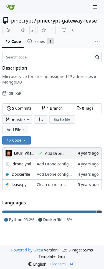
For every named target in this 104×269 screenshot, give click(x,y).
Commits (19, 108)
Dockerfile (21, 174)
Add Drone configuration (59, 164)
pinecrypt (22, 20)
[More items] (97, 41)
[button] (40, 119)
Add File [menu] (16, 129)
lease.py (19, 184)
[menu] (37, 264)
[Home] (10, 7)
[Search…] (97, 57)
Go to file (62, 119)
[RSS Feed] (8, 30)
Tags (85, 108)
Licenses (58, 263)
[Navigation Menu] (95, 6)
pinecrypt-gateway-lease (67, 20)
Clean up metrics (52, 184)
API (73, 263)
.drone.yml (21, 164)
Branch (52, 108)
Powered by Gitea (27, 250)
